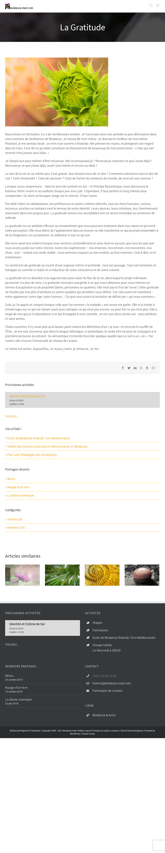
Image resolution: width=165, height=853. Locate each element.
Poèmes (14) (16, 527)
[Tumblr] (147, 368)
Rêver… (12, 479)
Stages (97, 642)
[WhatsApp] (141, 368)
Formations (100, 649)
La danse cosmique (20, 495)
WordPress (75, 753)
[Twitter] (129, 368)
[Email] (153, 368)
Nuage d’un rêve (18, 487)
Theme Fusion (88, 753)
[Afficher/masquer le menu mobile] (158, 5)
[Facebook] (123, 368)
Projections (133, 593)
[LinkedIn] (135, 368)
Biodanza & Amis (104, 734)
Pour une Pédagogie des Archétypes (32, 455)
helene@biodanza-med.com (112, 703)
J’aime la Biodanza (98, 593)
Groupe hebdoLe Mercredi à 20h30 (107, 667)
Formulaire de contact (107, 710)
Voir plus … (12, 416)
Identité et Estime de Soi (27, 396)
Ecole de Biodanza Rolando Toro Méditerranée (38, 438)
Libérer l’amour (56, 593)
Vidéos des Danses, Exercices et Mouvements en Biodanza (47, 446)
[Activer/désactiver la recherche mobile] (151, 5)
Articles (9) (14, 519)
